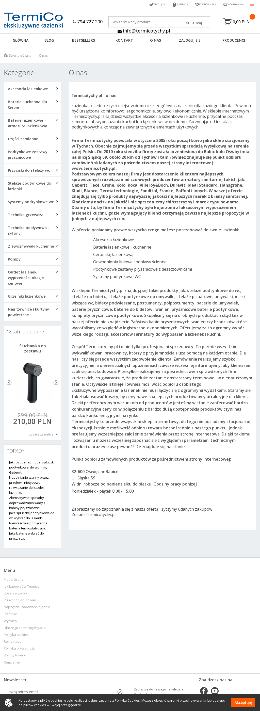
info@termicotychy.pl (144, 30)
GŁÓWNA (20, 41)
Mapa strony (13, 581)
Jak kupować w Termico (21, 588)
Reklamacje (13, 643)
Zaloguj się (136, 4)
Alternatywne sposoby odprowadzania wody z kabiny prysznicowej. (27, 504)
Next (56, 383)
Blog (49, 41)
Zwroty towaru (15, 656)
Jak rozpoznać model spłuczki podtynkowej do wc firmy (32, 468)
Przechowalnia (195, 4)
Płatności (11, 615)
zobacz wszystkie (41, 436)
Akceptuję (243, 702)
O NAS (155, 41)
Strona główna (20, 56)
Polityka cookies (16, 636)
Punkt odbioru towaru (20, 601)
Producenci (233, 41)
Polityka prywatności (19, 650)
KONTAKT (124, 41)
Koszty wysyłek (15, 594)
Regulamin (12, 664)
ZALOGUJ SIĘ (190, 41)
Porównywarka (230, 4)
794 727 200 (87, 21)
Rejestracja (164, 4)
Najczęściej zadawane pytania (27, 608)
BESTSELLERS (83, 41)
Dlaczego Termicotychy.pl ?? (25, 629)
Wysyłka (10, 622)
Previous (9, 383)
